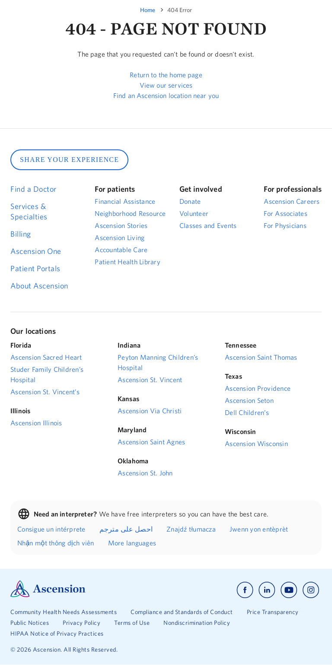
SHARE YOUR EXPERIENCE (69, 159)
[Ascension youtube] (289, 590)
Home (147, 10)
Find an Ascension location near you (166, 95)
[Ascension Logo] (48, 595)
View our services (166, 85)
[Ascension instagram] (311, 590)
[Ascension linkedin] (267, 590)
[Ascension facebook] (244, 590)
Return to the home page (166, 74)
